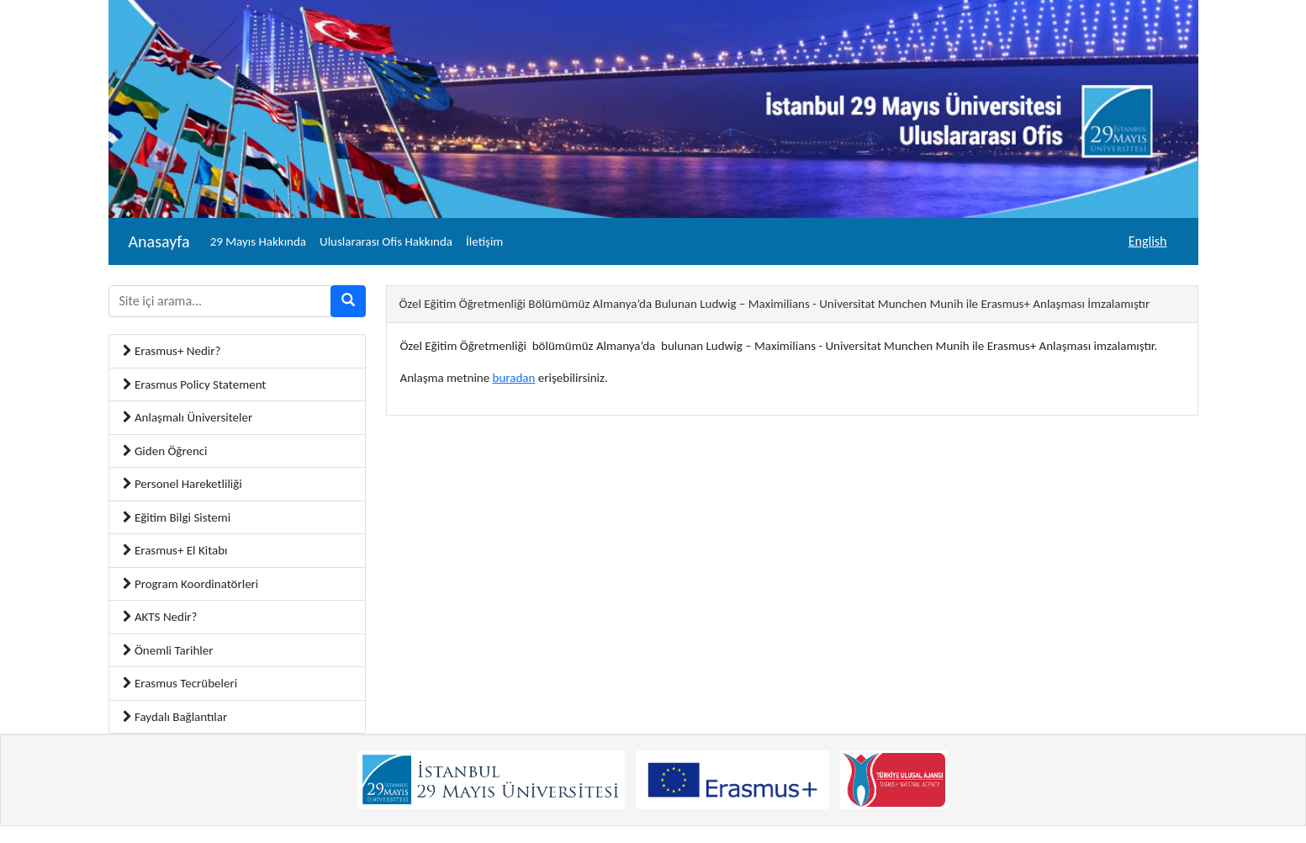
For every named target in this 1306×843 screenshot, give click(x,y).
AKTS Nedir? (160, 616)
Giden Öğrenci (165, 451)
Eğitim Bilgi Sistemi (177, 517)
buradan (514, 377)
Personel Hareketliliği (182, 483)
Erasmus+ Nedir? (172, 350)
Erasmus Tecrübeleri (180, 683)
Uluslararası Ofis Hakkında (386, 241)
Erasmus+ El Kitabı (175, 550)
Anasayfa (159, 241)
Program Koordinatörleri (191, 583)
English (1148, 241)
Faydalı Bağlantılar (175, 716)
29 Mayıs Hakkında (258, 241)
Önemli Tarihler (168, 650)
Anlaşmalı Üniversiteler (188, 417)
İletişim (484, 241)
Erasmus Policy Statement (195, 384)
